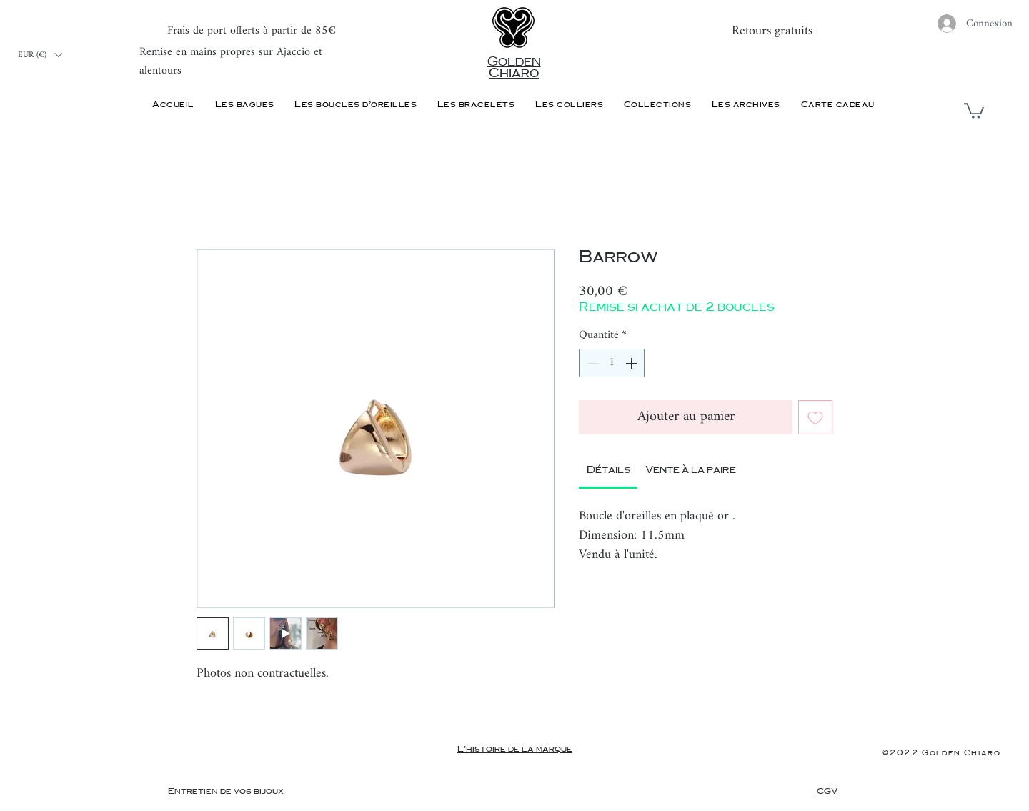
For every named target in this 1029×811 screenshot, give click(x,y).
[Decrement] (591, 363)
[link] (608, 470)
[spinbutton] (611, 363)
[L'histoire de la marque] (514, 749)
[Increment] (632, 363)
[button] (40, 55)
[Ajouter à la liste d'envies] (815, 417)
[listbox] (40, 55)
